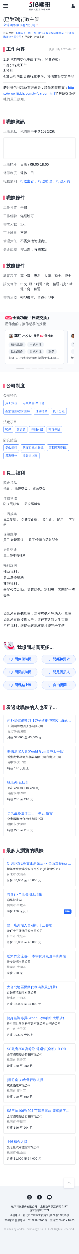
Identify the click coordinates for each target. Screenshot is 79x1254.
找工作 (32, 33)
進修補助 (42, 411)
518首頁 (21, 33)
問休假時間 (23, 659)
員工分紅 (59, 411)
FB (39, 1197)
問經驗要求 (61, 659)
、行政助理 (43, 181)
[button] (20, 368)
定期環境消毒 (58, 447)
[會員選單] (73, 5)
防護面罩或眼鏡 (33, 447)
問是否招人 (61, 672)
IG (29, 1197)
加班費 (21, 429)
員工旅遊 (11, 403)
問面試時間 (23, 672)
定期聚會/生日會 (33, 403)
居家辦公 (11, 455)
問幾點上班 (23, 685)
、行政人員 (61, 181)
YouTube (49, 1197)
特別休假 (37, 429)
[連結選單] (5, 5)
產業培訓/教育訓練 (17, 411)
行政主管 (27, 181)
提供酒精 (11, 447)
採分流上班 (30, 455)
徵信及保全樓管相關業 (51, 33)
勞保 (8, 429)
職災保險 (54, 429)
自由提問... (61, 685)
